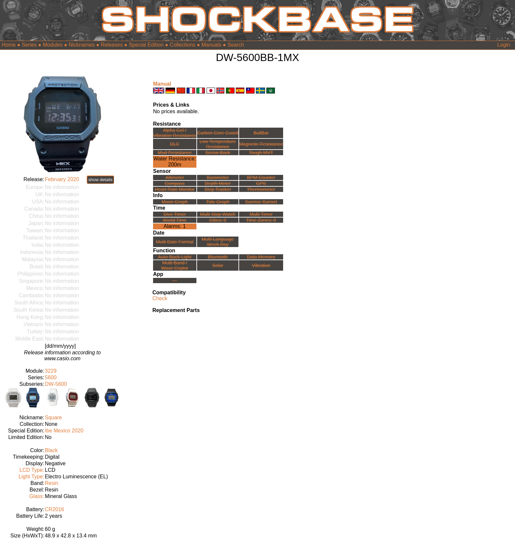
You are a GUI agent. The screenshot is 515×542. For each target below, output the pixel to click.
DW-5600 (56, 384)
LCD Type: (31, 470)
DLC (174, 144)
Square (53, 417)
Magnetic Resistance (261, 144)
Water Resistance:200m (174, 161)
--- (174, 280)
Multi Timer (261, 214)
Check (159, 298)
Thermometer (261, 189)
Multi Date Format (174, 241)
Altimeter (174, 177)
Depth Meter (218, 183)
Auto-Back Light (174, 257)
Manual (162, 84)
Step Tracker (217, 189)
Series (29, 45)
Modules (52, 45)
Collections (182, 45)
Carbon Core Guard (217, 133)
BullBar (261, 133)
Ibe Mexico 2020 (64, 430)
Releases (112, 45)
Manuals (211, 45)
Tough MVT (261, 152)
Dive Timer (174, 214)
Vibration (261, 265)
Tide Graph (217, 201)
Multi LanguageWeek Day (218, 242)
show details (100, 179)
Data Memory (261, 257)
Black (51, 450)
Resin (51, 483)
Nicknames (82, 45)
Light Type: (31, 476)
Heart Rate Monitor (175, 189)
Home (9, 45)
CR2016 (54, 509)
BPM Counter (261, 177)
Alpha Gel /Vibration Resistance (174, 133)
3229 (51, 371)
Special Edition (146, 45)
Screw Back (217, 152)
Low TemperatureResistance (217, 144)
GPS (261, 183)
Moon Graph (175, 201)
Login (503, 45)
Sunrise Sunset (261, 201)
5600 (51, 377)
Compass (175, 183)
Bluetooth (218, 257)
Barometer (218, 177)
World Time (175, 220)
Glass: (36, 496)
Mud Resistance (174, 152)
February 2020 (62, 179)
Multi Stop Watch (217, 214)
